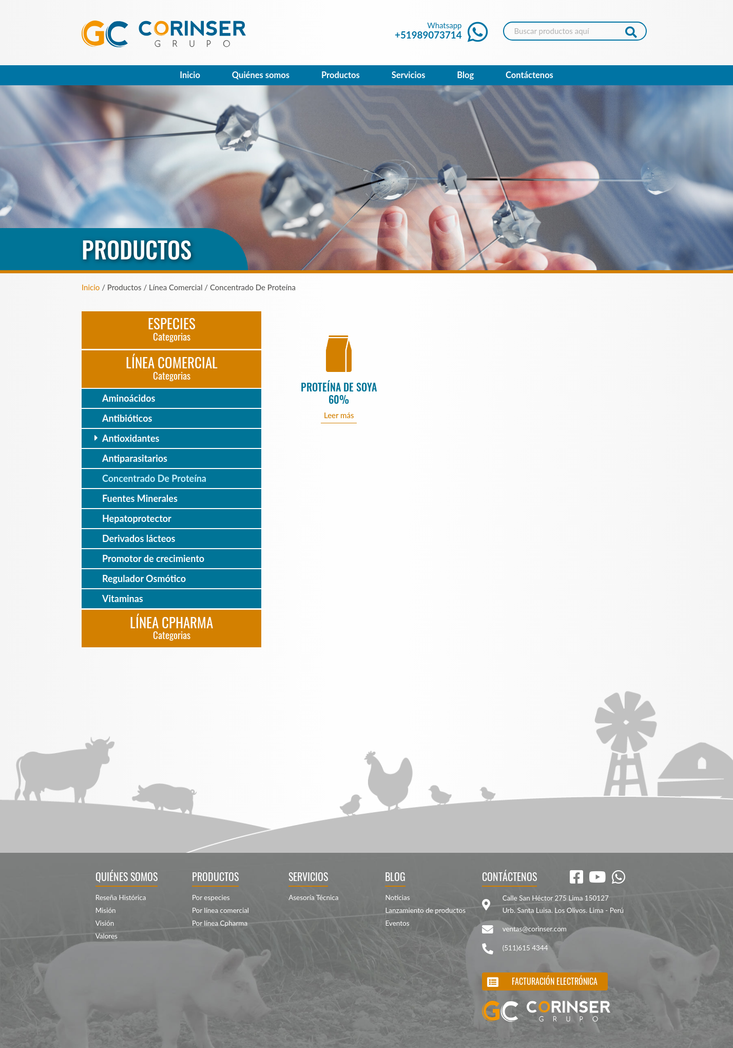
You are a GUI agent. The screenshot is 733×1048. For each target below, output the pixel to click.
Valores (106, 936)
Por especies (211, 897)
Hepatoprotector (136, 518)
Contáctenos (529, 75)
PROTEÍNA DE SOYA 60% (339, 393)
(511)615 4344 (525, 948)
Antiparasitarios (134, 458)
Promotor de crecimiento (153, 558)
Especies (172, 328)
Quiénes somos (261, 75)
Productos (340, 75)
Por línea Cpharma (219, 923)
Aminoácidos (128, 398)
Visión (104, 923)
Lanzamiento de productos (425, 910)
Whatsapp (441, 31)
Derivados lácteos (139, 538)
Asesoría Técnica (313, 897)
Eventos (397, 923)
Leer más (339, 415)
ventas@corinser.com (535, 929)
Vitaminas (122, 598)
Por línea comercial (220, 910)
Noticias (397, 897)
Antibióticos (127, 418)
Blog (465, 75)
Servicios (409, 75)
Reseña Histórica (120, 897)
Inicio (190, 75)
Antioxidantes (131, 438)
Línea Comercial (172, 367)
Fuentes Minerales (140, 498)
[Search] (575, 31)
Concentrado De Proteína (154, 478)
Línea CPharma (171, 627)
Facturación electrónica (554, 981)
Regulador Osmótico (144, 578)
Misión (105, 910)
